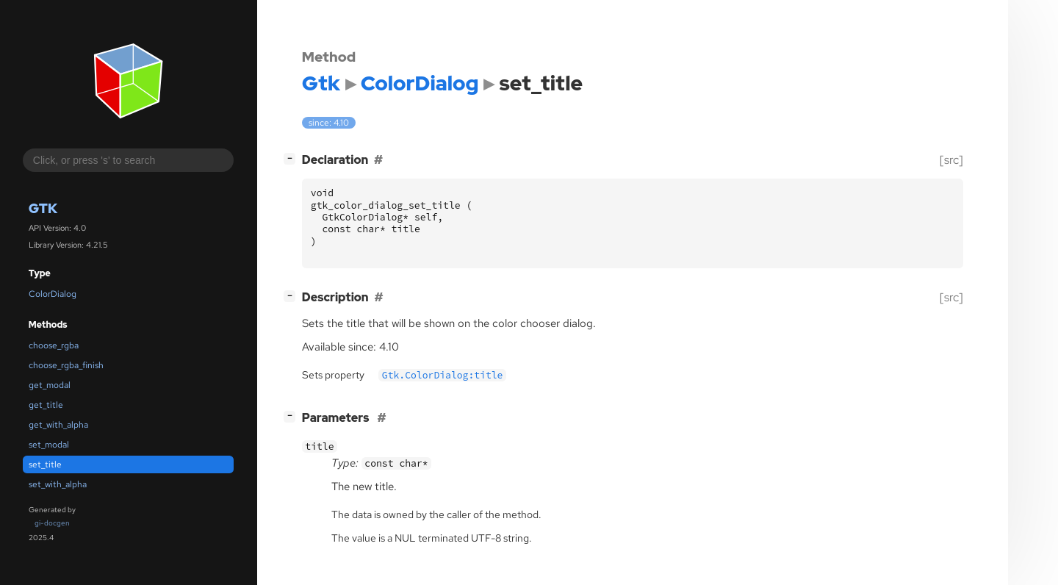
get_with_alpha (58, 425)
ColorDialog (52, 294)
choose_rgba (54, 345)
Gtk (43, 208)
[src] (951, 160)
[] (292, 158)
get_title (46, 405)
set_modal (49, 445)
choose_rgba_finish (66, 365)
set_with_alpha (58, 484)
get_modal (50, 385)
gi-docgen (52, 523)
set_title (45, 464)
